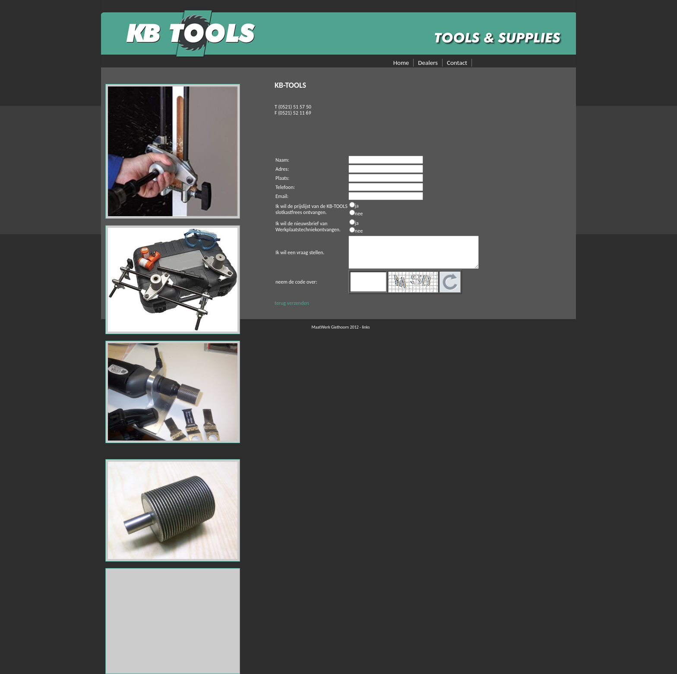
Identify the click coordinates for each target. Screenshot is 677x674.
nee (359, 214)
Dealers (428, 63)
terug (280, 303)
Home (401, 63)
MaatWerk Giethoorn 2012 (335, 327)
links (366, 327)
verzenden (298, 303)
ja (357, 206)
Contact (457, 63)
